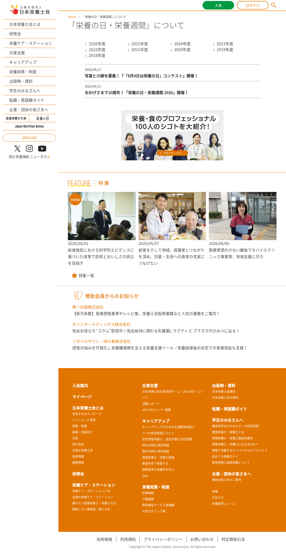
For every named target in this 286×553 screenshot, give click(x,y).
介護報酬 (148, 499)
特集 (215, 491)
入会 (218, 5)
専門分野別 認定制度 (155, 451)
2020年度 (182, 49)
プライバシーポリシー (163, 539)
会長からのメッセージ (86, 414)
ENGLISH (29, 137)
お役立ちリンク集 (154, 511)
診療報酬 (148, 493)
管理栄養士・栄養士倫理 (158, 457)
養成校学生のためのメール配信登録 (235, 426)
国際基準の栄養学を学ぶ (158, 469)
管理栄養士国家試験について (231, 462)
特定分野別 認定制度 (155, 445)
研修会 (15, 33)
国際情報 (78, 462)
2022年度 (97, 49)
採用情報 (104, 539)
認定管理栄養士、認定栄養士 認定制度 (167, 439)
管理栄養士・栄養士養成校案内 (232, 438)
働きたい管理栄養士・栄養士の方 (94, 503)
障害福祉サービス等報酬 (158, 505)
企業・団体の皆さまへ (28, 109)
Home (72, 17)
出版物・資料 (21, 81)
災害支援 (17, 52)
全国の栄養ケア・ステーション (92, 497)
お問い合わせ (202, 539)
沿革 (75, 438)
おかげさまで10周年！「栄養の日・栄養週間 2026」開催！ (136, 92)
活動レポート (151, 403)
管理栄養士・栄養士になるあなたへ (235, 444)
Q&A (145, 475)
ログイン (252, 5)
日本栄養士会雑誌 (223, 391)
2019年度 (225, 49)
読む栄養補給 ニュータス (29, 156)
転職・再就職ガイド (26, 100)
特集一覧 (83, 275)
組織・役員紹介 (82, 432)
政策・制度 (79, 426)
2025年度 (139, 43)
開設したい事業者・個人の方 (91, 509)
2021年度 (139, 49)
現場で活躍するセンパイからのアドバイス (240, 450)
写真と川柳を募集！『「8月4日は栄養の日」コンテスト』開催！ (141, 76)
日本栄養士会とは (24, 24)
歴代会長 (78, 444)
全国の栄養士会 (82, 450)
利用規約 (128, 539)
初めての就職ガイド (225, 456)
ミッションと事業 (84, 420)
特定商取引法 (233, 539)
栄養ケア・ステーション (30, 43)
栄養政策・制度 (23, 71)
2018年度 (97, 55)
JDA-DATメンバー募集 (156, 410)
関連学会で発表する (155, 463)
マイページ (82, 396)
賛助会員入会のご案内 (226, 480)
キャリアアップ (23, 62)
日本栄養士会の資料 (225, 397)
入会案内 (80, 385)
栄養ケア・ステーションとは (91, 491)
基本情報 (78, 456)
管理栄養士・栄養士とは (228, 432)
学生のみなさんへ (24, 90)
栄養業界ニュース (223, 503)
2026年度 (97, 43)
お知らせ (218, 497)
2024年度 (182, 43)
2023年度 (225, 43)
